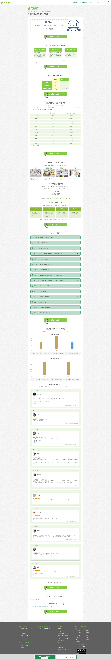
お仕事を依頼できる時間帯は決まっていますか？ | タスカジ (56, 198)
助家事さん (60, 647)
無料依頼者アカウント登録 (27, 628)
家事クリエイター (62, 652)
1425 (49, 583)
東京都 (78, 630)
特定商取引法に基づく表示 (64, 638)
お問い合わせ (61, 640)
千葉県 (78, 635)
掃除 (31, 607)
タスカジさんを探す (25, 631)
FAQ (22, 638)
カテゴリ (37, 11)
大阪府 (87, 630)
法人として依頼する (25, 645)
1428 (58, 583)
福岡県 (78, 641)
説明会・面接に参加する (44, 628)
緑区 (34, 599)
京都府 (87, 635)
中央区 (38, 599)
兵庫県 (87, 632)
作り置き (44, 607)
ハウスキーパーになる (85, 2)
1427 (55, 583)
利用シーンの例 (24, 635)
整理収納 (35, 607)
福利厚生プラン (24, 647)
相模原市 (50, 11)
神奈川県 (43, 11)
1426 (52, 583)
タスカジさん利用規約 (63, 635)
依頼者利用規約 (61, 633)
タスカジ (30, 11)
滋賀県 (87, 639)
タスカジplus (61, 645)
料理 (40, 607)
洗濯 (52, 607)
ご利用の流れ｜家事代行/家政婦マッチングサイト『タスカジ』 (57, 219)
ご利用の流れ (24, 633)
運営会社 (60, 628)
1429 (61, 583)
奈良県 (87, 637)
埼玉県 (78, 637)
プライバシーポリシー (63, 631)
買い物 (48, 607)
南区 (31, 599)
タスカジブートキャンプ (63, 649)
